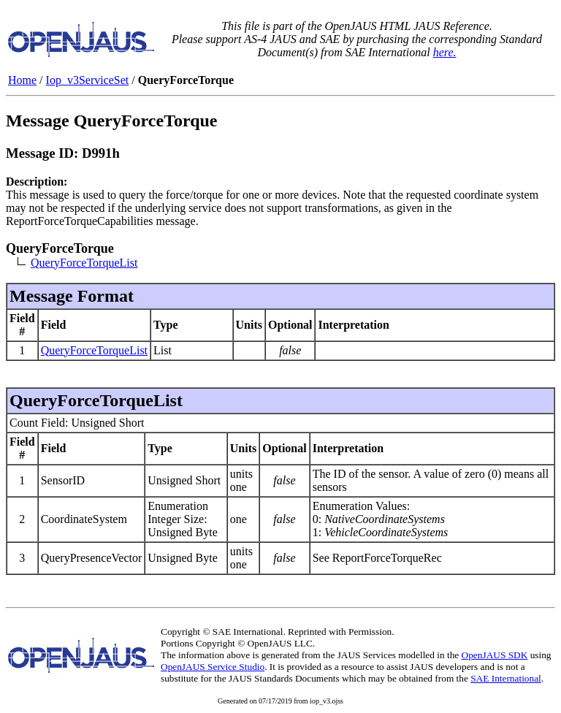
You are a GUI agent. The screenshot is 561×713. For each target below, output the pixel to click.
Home (22, 80)
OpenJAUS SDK (495, 654)
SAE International (505, 678)
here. (445, 52)
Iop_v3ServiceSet (87, 80)
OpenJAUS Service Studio (212, 666)
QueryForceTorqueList (84, 262)
